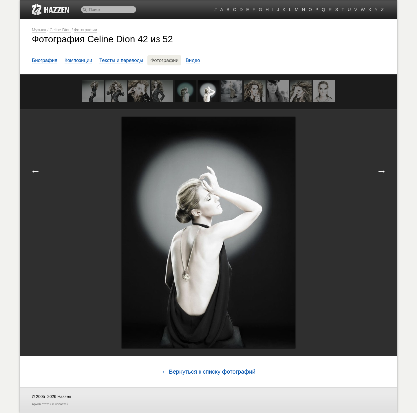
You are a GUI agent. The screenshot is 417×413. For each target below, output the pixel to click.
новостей (62, 404)
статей (46, 404)
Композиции (78, 60)
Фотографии (85, 29)
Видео (193, 60)
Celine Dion (60, 29)
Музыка (39, 29)
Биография (44, 60)
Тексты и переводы (121, 60)
